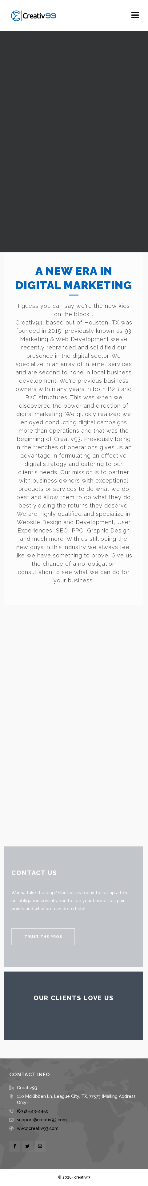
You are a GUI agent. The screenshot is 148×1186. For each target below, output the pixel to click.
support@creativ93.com (42, 1119)
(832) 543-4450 (33, 1111)
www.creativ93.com (37, 1128)
